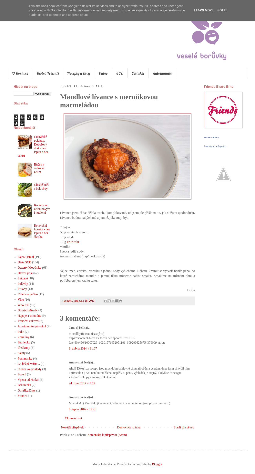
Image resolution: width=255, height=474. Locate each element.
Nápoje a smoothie (29, 315)
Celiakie (138, 73)
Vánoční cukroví (28, 321)
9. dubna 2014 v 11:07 (83, 348)
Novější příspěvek (72, 427)
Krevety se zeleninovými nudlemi (42, 208)
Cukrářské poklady (29, 369)
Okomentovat (73, 418)
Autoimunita (162, 73)
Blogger (157, 464)
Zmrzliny (23, 337)
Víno (21, 299)
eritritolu (73, 242)
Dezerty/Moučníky (29, 267)
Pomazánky (25, 358)
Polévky (23, 283)
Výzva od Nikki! (28, 379)
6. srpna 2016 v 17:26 (82, 409)
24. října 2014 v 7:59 (82, 383)
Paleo (103, 73)
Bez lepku (24, 342)
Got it (222, 10)
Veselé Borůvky (211, 137)
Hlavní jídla (25, 273)
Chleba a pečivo (28, 294)
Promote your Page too (215, 146)
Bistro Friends (47, 73)
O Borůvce (20, 73)
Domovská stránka (129, 427)
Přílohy (22, 289)
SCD (119, 73)
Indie (21, 331)
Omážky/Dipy (27, 390)
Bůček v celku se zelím (39, 168)
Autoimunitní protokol (32, 326)
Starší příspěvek (184, 427)
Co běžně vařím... (29, 363)
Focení (22, 374)
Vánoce (22, 395)
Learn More (203, 10)
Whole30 (23, 305)
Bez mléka (24, 385)
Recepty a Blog (78, 73)
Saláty (22, 353)
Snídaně (23, 278)
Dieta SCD (24, 262)
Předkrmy (24, 347)
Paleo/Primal (26, 257)
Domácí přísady (28, 310)
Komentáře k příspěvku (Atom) (107, 434)
